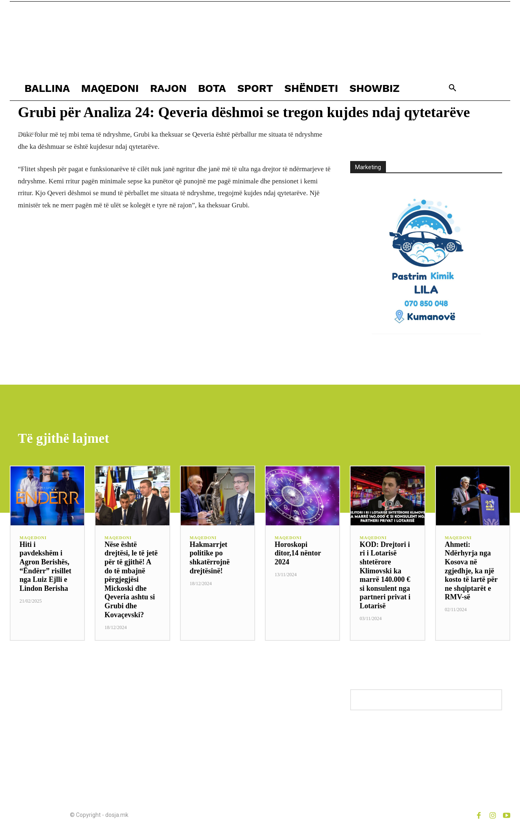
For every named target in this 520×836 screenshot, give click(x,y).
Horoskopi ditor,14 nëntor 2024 (298, 554)
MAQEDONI (34, 539)
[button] (452, 88)
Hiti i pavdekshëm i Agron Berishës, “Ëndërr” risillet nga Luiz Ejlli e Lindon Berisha (45, 568)
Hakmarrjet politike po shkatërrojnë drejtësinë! (210, 559)
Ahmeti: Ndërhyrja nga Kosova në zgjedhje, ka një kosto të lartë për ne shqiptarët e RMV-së (471, 572)
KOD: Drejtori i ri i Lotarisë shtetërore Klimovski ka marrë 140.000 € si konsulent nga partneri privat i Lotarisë (385, 576)
